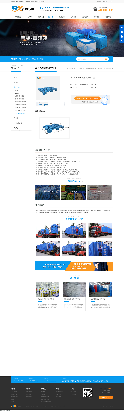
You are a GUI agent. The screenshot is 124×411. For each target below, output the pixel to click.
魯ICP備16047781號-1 (60, 406)
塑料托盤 (41, 17)
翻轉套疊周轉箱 (14, 396)
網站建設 (105, 406)
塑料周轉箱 (27, 59)
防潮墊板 (17, 93)
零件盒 (34, 59)
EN (112, 1)
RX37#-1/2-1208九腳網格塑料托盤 (105, 68)
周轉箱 (29, 17)
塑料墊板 (17, 90)
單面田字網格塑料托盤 (20, 101)
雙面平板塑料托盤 (19, 99)
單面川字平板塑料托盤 (20, 104)
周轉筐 (16, 82)
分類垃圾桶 (73, 394)
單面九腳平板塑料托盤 (20, 110)
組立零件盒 (58, 396)
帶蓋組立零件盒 (59, 391)
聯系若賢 (108, 17)
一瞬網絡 (111, 406)
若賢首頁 (18, 17)
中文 (110, 1)
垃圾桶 (16, 128)
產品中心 (50, 17)
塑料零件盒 (40, 59)
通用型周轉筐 (29, 391)
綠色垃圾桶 (73, 391)
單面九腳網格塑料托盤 (20, 113)
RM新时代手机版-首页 (5, 410)
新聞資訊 (85, 17)
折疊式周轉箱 (14, 394)
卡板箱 (12, 401)
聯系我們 (105, 1)
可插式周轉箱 (14, 391)
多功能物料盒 (18, 123)
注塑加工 (62, 17)
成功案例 (73, 17)
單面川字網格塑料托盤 (20, 107)
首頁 (77, 68)
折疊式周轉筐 (29, 396)
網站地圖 (99, 1)
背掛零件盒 (58, 394)
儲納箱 (12, 399)
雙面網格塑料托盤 (19, 96)
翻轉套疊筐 (28, 394)
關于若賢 (96, 17)
